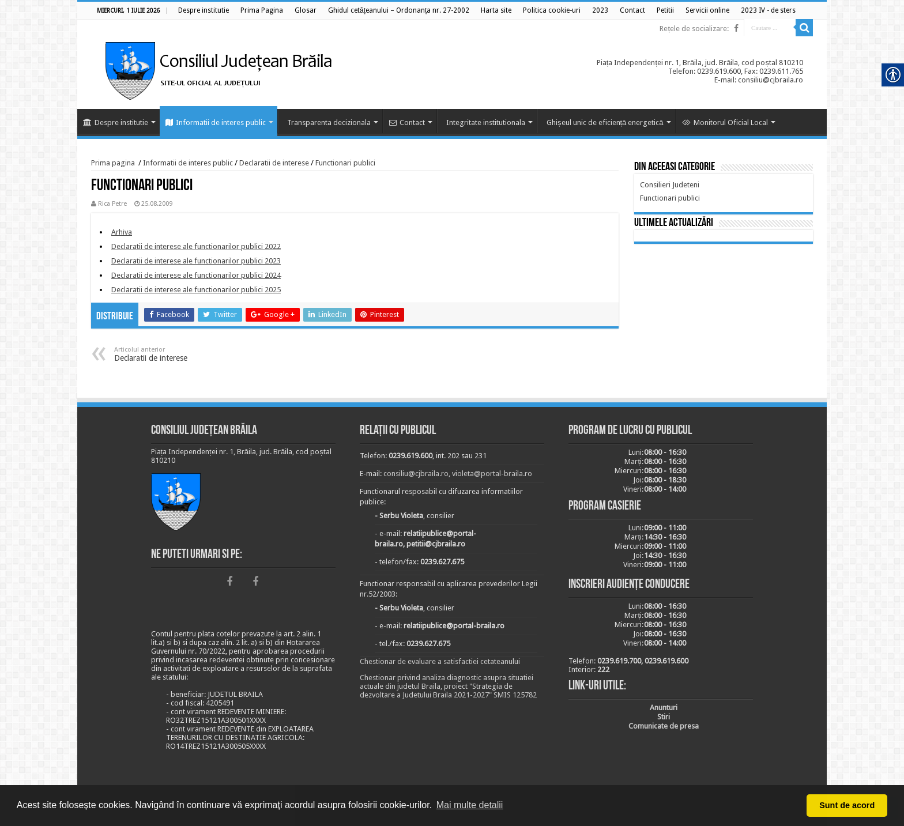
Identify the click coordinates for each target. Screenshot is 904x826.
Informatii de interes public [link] (215, 122)
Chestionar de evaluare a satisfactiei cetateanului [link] (440, 661)
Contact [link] (407, 122)
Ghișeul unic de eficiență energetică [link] (605, 122)
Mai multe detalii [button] (469, 805)
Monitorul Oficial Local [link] (725, 122)
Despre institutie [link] (115, 122)
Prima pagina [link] (113, 163)
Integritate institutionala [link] (485, 122)
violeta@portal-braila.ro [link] (492, 473)
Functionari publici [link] (345, 163)
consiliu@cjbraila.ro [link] (416, 473)
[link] (203, 10)
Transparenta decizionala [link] (329, 122)
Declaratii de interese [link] (274, 163)
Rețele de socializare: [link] (694, 28)
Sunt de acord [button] (847, 805)
